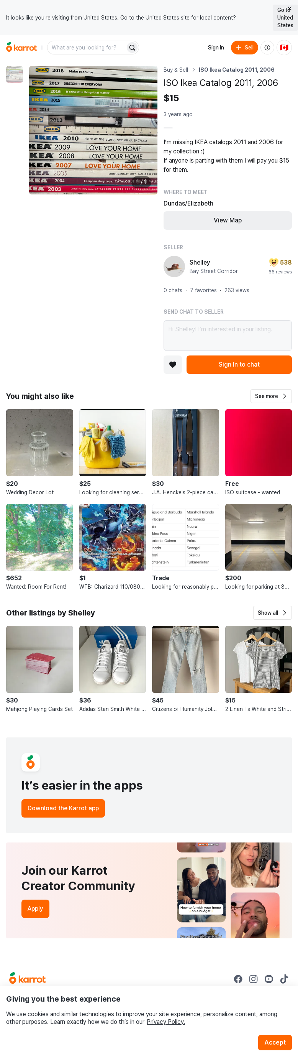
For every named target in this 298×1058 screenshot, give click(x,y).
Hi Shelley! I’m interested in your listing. (228, 335)
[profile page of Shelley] (174, 266)
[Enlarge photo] (93, 130)
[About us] (267, 47)
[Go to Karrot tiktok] (284, 979)
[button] (271, 396)
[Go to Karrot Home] (27, 979)
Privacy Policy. (166, 1021)
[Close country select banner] (289, 8)
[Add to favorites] (173, 364)
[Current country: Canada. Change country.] (284, 47)
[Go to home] (21, 47)
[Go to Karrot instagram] (253, 979)
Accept (275, 1042)
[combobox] (87, 47)
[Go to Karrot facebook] (238, 979)
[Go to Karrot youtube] (268, 979)
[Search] (132, 47)
